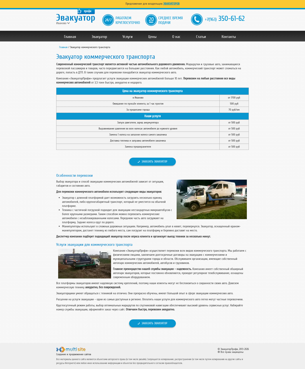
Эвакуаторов (171, 4)
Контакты (229, 36)
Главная (70, 36)
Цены (152, 36)
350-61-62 (225, 19)
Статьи (201, 36)
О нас (176, 36)
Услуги (128, 36)
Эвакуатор (99, 36)
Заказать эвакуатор (154, 161)
